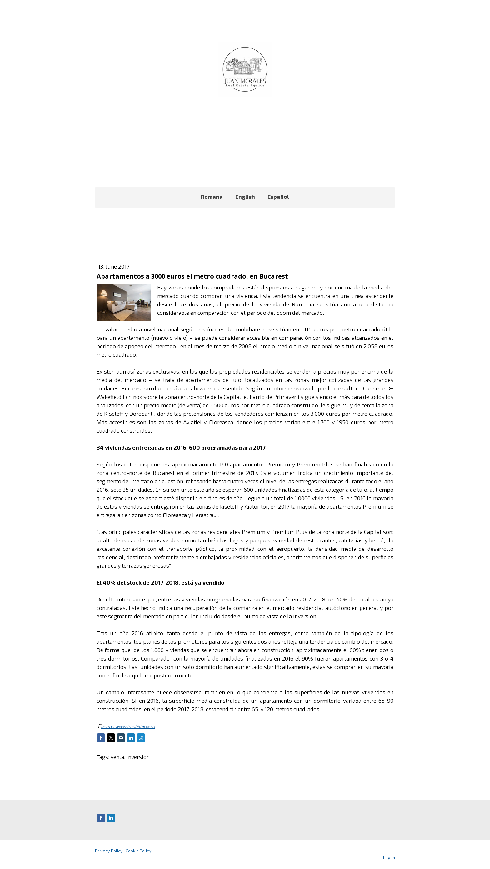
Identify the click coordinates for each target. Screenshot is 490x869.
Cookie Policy (139, 850)
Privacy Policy (109, 850)
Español (278, 196)
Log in (389, 857)
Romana (212, 196)
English (245, 196)
